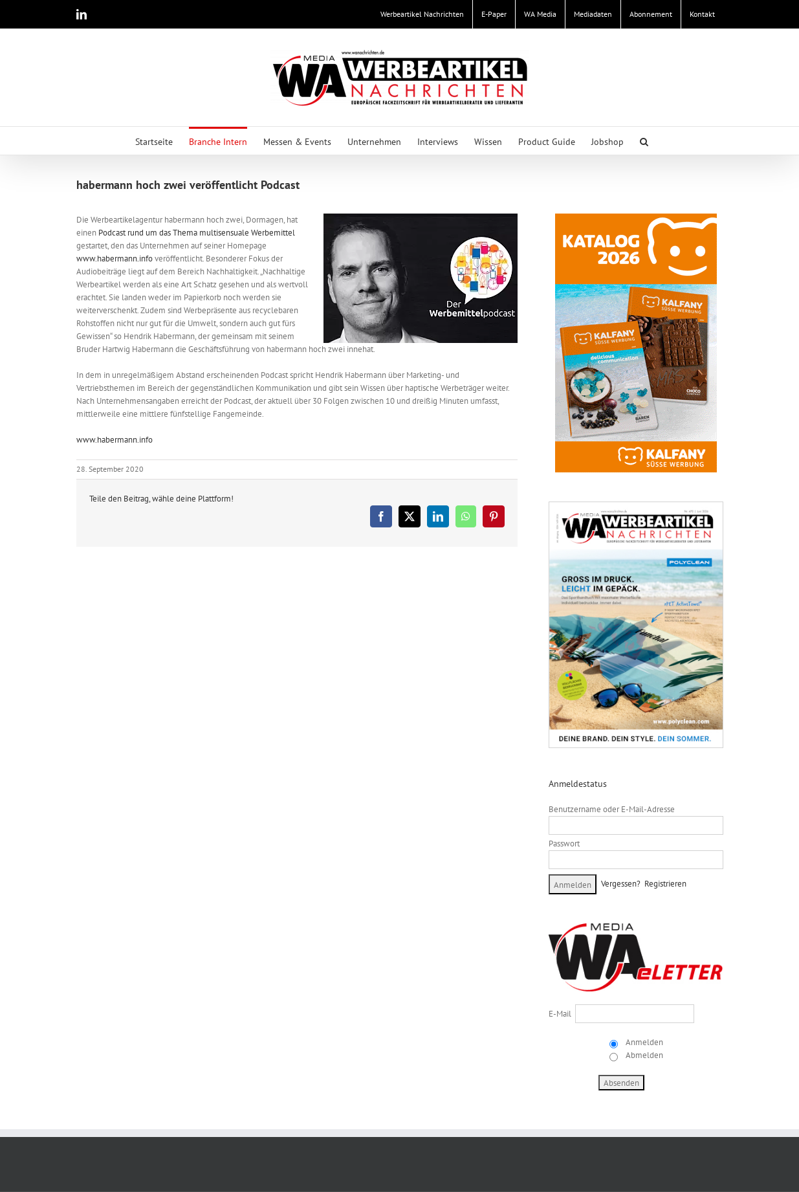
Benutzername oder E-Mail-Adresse (612, 809)
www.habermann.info (114, 258)
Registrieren (665, 883)
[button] (644, 141)
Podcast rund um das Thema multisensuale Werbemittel (196, 232)
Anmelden (643, 1042)
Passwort (564, 843)
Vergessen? (620, 883)
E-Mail (560, 1013)
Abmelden (643, 1055)
